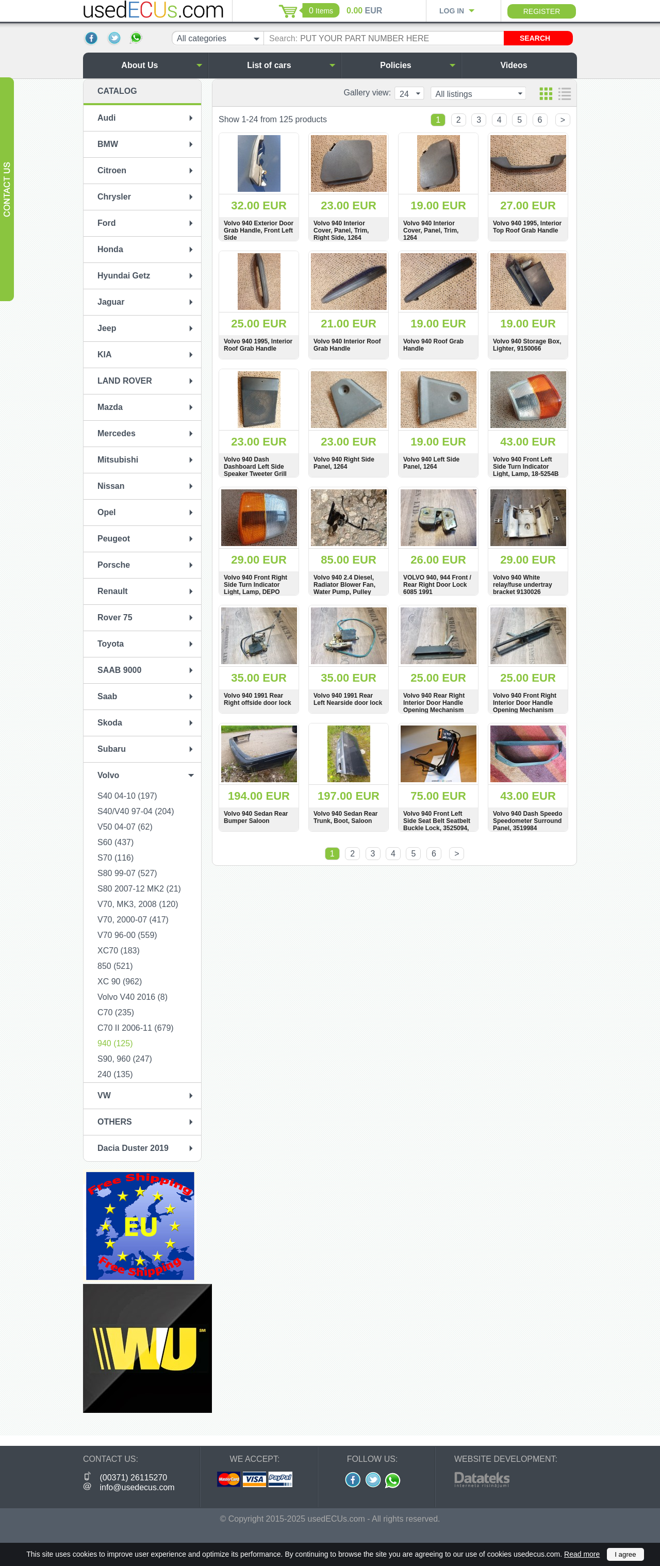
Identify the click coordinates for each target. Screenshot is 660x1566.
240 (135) (115, 1074)
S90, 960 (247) (124, 1058)
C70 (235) (115, 1012)
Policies (418, 65)
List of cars (291, 65)
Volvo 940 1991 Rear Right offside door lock (257, 699)
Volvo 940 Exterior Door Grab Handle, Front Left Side (258, 230)
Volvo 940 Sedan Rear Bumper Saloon (256, 817)
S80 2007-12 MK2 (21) (139, 888)
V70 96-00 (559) (127, 935)
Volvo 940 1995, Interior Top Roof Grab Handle (527, 227)
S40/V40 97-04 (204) (135, 811)
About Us (161, 65)
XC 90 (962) (119, 981)
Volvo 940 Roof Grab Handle (433, 345)
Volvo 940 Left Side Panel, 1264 (431, 463)
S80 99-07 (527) (127, 873)
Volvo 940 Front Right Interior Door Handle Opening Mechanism (524, 703)
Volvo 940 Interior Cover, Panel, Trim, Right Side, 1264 (341, 230)
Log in (451, 11)
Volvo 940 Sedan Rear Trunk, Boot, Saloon (346, 817)
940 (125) (115, 1043)
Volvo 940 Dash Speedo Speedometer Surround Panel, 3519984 (528, 821)
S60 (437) (115, 842)
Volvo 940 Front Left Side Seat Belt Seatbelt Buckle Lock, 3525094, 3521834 (436, 824)
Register (541, 11)
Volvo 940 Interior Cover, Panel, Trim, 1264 (430, 230)
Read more (582, 1554)
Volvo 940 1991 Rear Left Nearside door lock (348, 699)
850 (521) (115, 966)
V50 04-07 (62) (125, 826)
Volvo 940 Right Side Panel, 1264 (344, 463)
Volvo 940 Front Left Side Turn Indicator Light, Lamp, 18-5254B (525, 466)
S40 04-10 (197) (127, 796)
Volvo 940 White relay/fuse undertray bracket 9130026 (522, 585)
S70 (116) (115, 857)
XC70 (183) (118, 950)
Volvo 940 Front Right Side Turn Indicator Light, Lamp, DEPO (255, 585)
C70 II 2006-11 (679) (135, 1028)
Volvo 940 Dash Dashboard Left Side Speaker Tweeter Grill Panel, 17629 (255, 470)
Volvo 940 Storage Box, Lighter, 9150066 (527, 345)
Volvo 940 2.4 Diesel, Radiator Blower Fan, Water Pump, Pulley (344, 585)
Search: (283, 38)
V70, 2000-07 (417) (133, 919)
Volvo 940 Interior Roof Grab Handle (347, 345)
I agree (625, 1554)
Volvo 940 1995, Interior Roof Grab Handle (258, 345)
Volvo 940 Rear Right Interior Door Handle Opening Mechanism (434, 703)
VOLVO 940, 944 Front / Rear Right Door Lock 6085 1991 (437, 585)
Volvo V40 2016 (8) (132, 997)
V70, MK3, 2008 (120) (137, 904)
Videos (536, 65)
